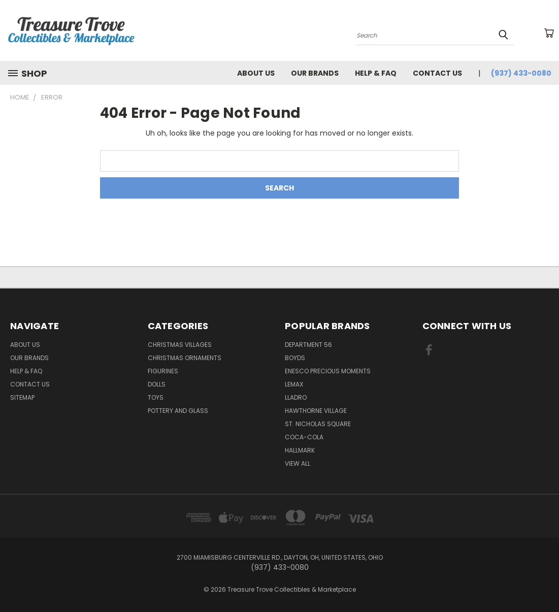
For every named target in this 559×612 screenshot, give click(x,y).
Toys (155, 397)
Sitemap (22, 397)
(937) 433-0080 (521, 73)
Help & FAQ (376, 73)
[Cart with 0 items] (549, 33)
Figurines (163, 371)
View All (297, 463)
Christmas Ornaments (184, 357)
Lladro (296, 397)
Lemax (294, 384)
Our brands (315, 73)
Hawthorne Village (316, 410)
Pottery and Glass (178, 410)
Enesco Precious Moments (328, 371)
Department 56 (308, 344)
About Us (256, 73)
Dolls (157, 384)
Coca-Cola (304, 437)
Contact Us (437, 73)
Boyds (295, 357)
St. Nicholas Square (318, 424)
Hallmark (300, 450)
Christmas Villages (180, 344)
